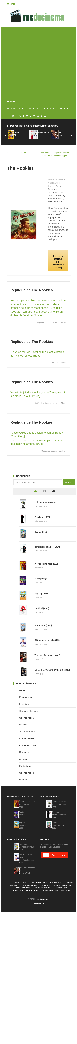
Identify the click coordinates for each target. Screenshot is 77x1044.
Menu (11, 4)
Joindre (56, 403)
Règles (63, 363)
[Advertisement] (34, 61)
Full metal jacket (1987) (46, 502)
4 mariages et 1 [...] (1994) (47, 547)
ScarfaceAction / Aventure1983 (59, 815)
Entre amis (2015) (43, 625)
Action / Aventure (27, 731)
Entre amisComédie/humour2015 (26, 847)
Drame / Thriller (27, 738)
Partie (55, 323)
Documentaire (26, 697)
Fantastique (25, 766)
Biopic (22, 690)
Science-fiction (26, 772)
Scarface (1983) (42, 517)
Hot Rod (22, 153)
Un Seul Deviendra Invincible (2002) (52, 670)
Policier (23, 724)
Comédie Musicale (28, 711)
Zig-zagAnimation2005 (23, 825)
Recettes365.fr (38, 904)
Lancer (69, 482)
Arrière (54, 451)
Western (23, 779)
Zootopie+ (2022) (43, 578)
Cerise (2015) (41, 532)
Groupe (48, 403)
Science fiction (26, 718)
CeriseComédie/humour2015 (59, 825)
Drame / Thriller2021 (58, 135)
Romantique (25, 752)
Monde (48, 323)
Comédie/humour (27, 745)
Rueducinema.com (41, 899)
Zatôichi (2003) (42, 608)
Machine (62, 451)
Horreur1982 (15, 133)
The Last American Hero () (47, 655)
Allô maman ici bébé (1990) (48, 640)
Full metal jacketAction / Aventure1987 (59, 804)
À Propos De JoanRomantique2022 (27, 804)
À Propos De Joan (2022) (47, 564)
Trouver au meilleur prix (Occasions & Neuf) (58, 262)
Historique (24, 704)
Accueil (15, 883)
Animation (24, 759)
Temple (63, 323)
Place (63, 403)
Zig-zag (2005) (41, 593)
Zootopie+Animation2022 (23, 815)
